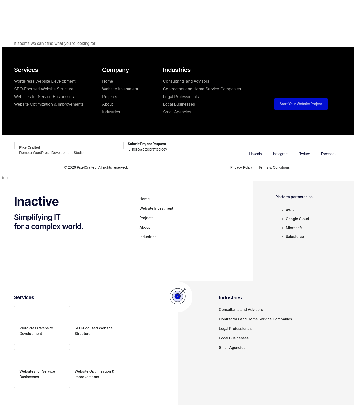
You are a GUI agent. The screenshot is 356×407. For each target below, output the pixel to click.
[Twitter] (305, 145)
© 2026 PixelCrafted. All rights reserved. (96, 167)
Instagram (280, 154)
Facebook (329, 154)
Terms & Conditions (274, 167)
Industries (111, 112)
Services (117, 13)
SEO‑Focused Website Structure (44, 89)
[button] (264, 6)
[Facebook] (329, 145)
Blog (223, 13)
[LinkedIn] (256, 145)
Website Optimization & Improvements (49, 104)
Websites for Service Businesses (44, 96)
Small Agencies (177, 112)
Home (96, 13)
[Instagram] (281, 145)
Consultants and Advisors (186, 81)
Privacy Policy (241, 167)
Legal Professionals (181, 96)
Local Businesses (179, 104)
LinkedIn (255, 154)
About (205, 13)
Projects (184, 13)
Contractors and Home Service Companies (202, 89)
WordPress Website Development (45, 81)
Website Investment (151, 13)
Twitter (304, 154)
